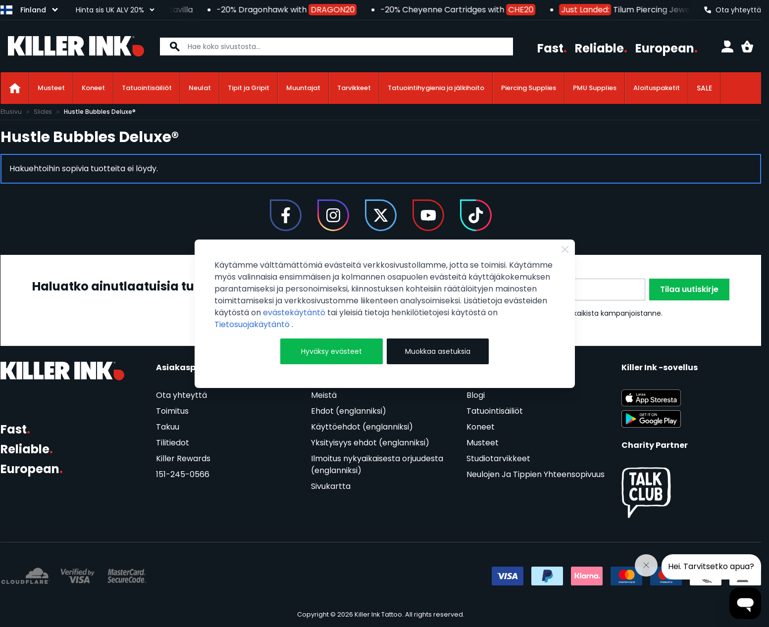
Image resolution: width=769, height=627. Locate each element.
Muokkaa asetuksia (437, 351)
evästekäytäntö (295, 312)
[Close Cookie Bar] (565, 249)
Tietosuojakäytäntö (253, 324)
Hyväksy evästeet (331, 351)
